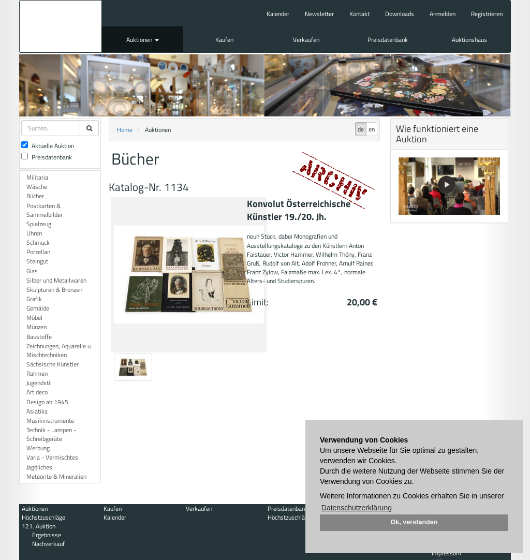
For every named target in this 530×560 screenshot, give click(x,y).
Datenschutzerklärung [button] (356, 508)
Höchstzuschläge (43, 517)
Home (124, 130)
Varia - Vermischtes (52, 457)
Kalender (278, 14)
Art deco (37, 392)
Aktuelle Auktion (47, 145)
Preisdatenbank (387, 40)
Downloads (399, 14)
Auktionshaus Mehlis (60, 26)
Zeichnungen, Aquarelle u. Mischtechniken (59, 350)
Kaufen (224, 40)
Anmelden (442, 14)
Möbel (34, 317)
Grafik (34, 299)
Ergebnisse (46, 535)
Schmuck (38, 242)
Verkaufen (306, 40)
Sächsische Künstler (52, 364)
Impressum (446, 553)
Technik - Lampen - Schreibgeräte (51, 434)
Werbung (38, 448)
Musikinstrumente (50, 420)
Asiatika (37, 411)
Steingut (37, 261)
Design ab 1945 (47, 402)
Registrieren (487, 14)
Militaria (37, 177)
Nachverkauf (48, 544)
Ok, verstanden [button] (414, 522)
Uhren (34, 233)
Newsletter (319, 14)
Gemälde (37, 308)
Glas (32, 271)
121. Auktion (38, 526)
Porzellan (38, 252)
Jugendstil (39, 383)
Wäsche (36, 186)
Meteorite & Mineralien (56, 476)
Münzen (36, 327)
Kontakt (359, 14)
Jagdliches (39, 467)
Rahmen (37, 373)
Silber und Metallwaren (56, 280)
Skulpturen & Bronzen (54, 289)
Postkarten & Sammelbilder (44, 210)
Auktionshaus (469, 40)
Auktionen (142, 40)
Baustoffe (39, 337)
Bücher (35, 196)
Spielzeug (38, 224)
